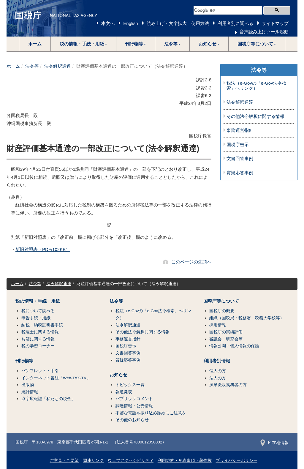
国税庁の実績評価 (226, 332)
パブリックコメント (134, 399)
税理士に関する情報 (40, 332)
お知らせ (118, 374)
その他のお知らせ (132, 420)
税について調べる (38, 311)
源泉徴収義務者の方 (228, 385)
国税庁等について (221, 301)
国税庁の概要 (221, 311)
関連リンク (93, 460)
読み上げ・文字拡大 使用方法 (178, 23)
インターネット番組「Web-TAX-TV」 (56, 378)
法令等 (32, 66)
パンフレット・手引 (40, 371)
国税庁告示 (238, 144)
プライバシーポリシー (236, 460)
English (130, 23)
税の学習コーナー (38, 346)
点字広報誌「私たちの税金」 (48, 399)
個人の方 (217, 371)
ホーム (35, 43)
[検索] (228, 10)
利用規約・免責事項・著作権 (185, 460)
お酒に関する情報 (38, 339)
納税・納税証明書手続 (42, 325)
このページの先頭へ (191, 261)
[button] (83, 44)
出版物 (27, 385)
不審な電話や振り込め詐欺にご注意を (150, 413)
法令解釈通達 (57, 66)
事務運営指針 (240, 130)
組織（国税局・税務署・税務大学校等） (246, 318)
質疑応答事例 (240, 172)
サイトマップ (275, 23)
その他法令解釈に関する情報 (255, 116)
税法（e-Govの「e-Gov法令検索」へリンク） (256, 86)
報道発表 (123, 392)
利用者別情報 (216, 361)
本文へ (108, 23)
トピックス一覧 (130, 385)
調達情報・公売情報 (134, 406)
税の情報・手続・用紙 (37, 301)
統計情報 (29, 392)
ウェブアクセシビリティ (130, 460)
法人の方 (217, 378)
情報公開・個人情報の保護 (234, 346)
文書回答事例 (240, 158)
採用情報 (217, 325)
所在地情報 (274, 442)
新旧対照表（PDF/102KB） (42, 249)
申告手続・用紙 (35, 318)
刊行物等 (24, 361)
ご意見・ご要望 (64, 460)
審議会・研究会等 (226, 339)
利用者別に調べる (235, 23)
